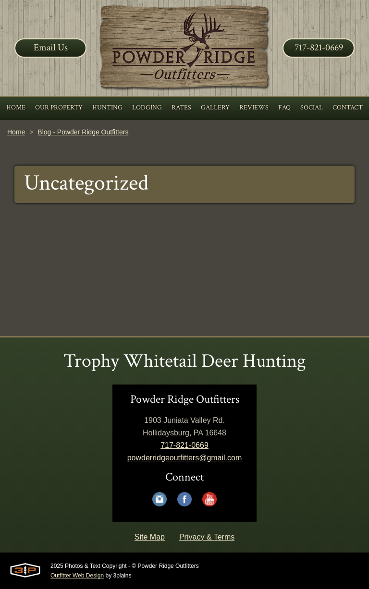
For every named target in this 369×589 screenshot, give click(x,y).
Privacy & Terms (206, 537)
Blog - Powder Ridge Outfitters (82, 132)
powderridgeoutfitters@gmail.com (184, 458)
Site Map (150, 537)
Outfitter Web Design (77, 575)
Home (16, 132)
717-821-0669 (319, 47)
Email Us (51, 47)
